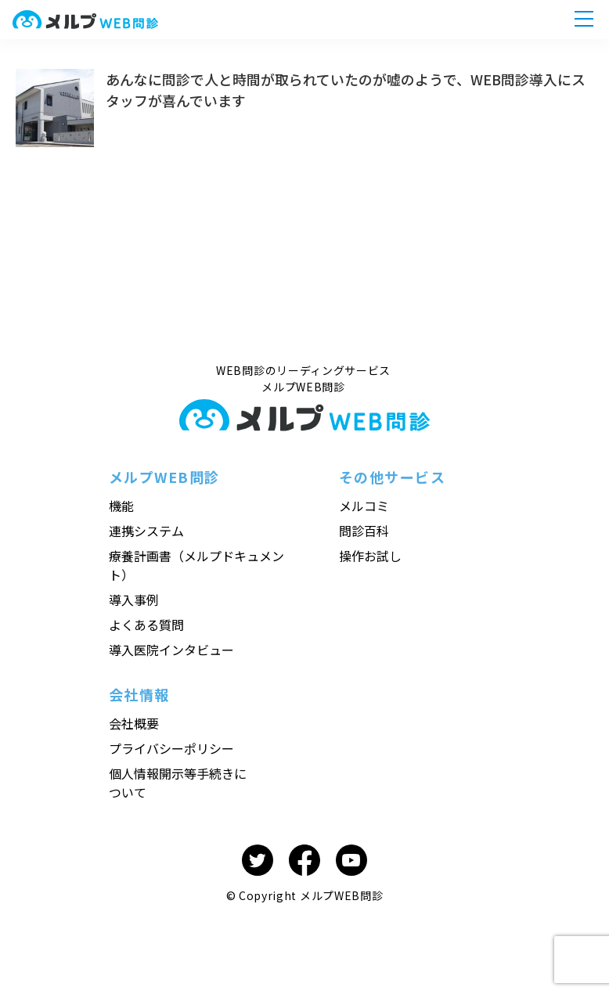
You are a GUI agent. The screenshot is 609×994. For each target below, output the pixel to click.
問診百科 (364, 530)
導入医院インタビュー (171, 649)
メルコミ (364, 505)
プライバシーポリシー (171, 748)
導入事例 (134, 599)
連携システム (146, 530)
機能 (121, 505)
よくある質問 (146, 624)
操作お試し (370, 555)
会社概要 (134, 723)
